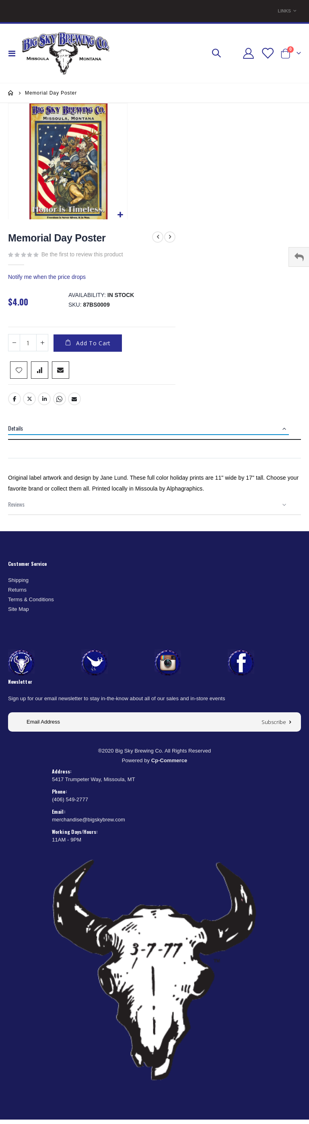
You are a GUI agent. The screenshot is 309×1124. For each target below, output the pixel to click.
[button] (120, 215)
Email (74, 403)
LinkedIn (44, 403)
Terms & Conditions (31, 604)
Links (284, 10)
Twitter (29, 403)
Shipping (18, 585)
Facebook (14, 403)
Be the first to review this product (82, 254)
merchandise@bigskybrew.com (88, 824)
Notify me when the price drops (47, 278)
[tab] (154, 433)
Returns (17, 594)
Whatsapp (59, 403)
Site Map (18, 613)
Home (11, 93)
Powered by (154, 765)
